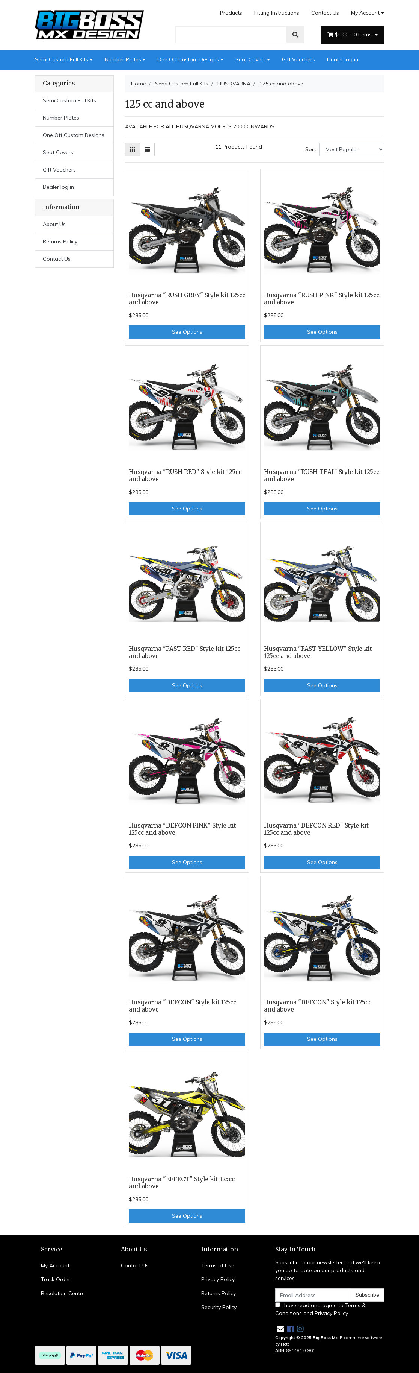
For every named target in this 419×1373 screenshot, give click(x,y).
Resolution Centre (63, 1293)
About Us (54, 224)
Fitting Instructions (276, 12)
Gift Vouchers (298, 59)
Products (231, 12)
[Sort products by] (351, 149)
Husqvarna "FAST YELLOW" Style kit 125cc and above (318, 652)
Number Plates (123, 59)
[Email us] (280, 1329)
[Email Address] (313, 1295)
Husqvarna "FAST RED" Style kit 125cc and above (184, 652)
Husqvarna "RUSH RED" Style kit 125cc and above (185, 475)
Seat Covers (250, 59)
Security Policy (219, 1307)
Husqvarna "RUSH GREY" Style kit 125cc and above (187, 299)
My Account (55, 1265)
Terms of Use (217, 1265)
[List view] (147, 149)
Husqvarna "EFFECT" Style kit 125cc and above (182, 1183)
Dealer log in (342, 59)
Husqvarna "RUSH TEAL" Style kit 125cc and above (321, 475)
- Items (350, 35)
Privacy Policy (218, 1279)
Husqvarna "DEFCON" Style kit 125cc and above (182, 1006)
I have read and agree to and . (320, 1309)
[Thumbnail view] (132, 149)
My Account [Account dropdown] (365, 12)
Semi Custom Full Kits (61, 59)
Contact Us (325, 12)
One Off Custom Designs (188, 59)
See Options (187, 331)
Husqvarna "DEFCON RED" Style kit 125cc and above (316, 829)
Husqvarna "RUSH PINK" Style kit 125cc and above (321, 299)
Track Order (55, 1279)
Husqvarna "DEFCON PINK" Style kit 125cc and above (182, 829)
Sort (310, 149)
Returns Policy (60, 241)
